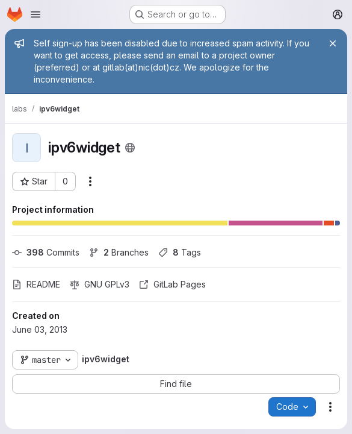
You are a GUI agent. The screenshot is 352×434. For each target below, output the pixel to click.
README (36, 284)
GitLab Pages (172, 284)
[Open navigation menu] (35, 14)
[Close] (333, 43)
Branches (119, 252)
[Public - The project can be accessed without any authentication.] (130, 148)
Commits (45, 252)
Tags (179, 252)
